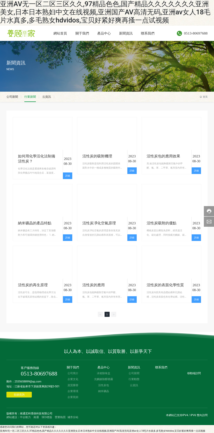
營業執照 (60, 417)
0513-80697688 (196, 33)
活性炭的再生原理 (33, 285)
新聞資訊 (15, 63)
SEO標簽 (47, 417)
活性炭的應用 (93, 285)
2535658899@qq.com (28, 381)
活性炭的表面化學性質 (165, 285)
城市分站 (72, 417)
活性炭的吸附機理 (97, 156)
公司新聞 (12, 97)
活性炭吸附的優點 (161, 223)
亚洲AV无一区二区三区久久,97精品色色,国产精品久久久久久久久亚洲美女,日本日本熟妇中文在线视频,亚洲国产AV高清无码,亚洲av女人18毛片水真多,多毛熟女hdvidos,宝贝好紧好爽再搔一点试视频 (105, 12)
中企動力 (25, 417)
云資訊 (48, 97)
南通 (36, 417)
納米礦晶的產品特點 (34, 223)
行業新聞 (31, 97)
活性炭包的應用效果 (163, 156)
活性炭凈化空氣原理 (99, 223)
